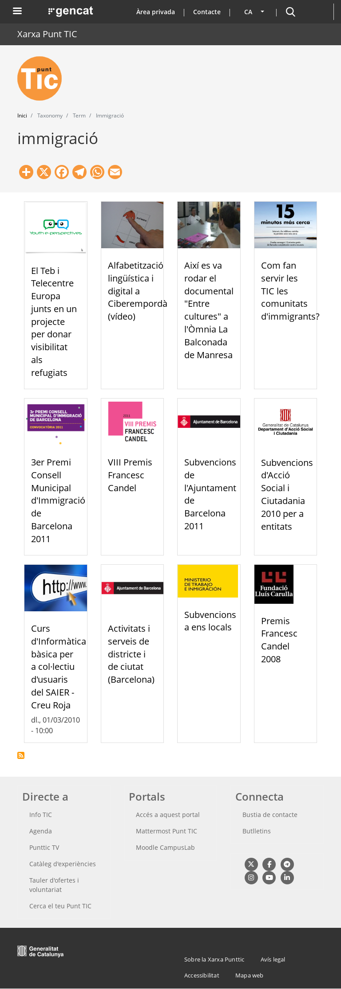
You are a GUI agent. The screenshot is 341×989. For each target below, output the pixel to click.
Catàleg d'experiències (62, 864)
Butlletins (256, 831)
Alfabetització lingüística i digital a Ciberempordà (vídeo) (137, 290)
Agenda (40, 831)
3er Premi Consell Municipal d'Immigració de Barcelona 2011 (58, 500)
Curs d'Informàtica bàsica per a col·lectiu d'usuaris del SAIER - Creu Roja (58, 666)
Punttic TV (44, 847)
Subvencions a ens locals (210, 621)
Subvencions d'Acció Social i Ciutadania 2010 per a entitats (287, 494)
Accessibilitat (201, 975)
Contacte (207, 12)
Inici (22, 115)
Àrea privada (155, 12)
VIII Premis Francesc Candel (130, 475)
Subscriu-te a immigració (20, 755)
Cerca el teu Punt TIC (60, 906)
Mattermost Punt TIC (166, 831)
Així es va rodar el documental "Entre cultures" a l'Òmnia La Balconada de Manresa (209, 310)
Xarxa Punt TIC (47, 34)
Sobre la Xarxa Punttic (214, 959)
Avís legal (273, 959)
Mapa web (249, 975)
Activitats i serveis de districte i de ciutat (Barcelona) (131, 653)
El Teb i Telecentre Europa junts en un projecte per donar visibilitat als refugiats (54, 322)
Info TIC (40, 814)
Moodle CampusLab (165, 847)
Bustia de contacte (269, 814)
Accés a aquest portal (168, 814)
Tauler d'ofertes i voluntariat (54, 885)
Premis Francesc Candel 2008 (279, 640)
